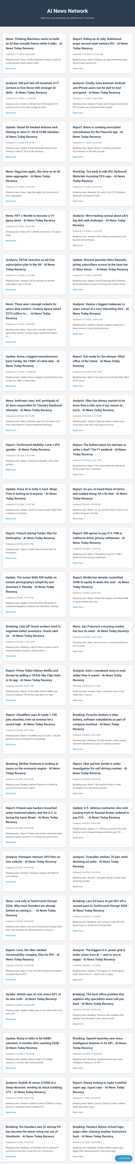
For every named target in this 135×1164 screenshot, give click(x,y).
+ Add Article (124, 1158)
